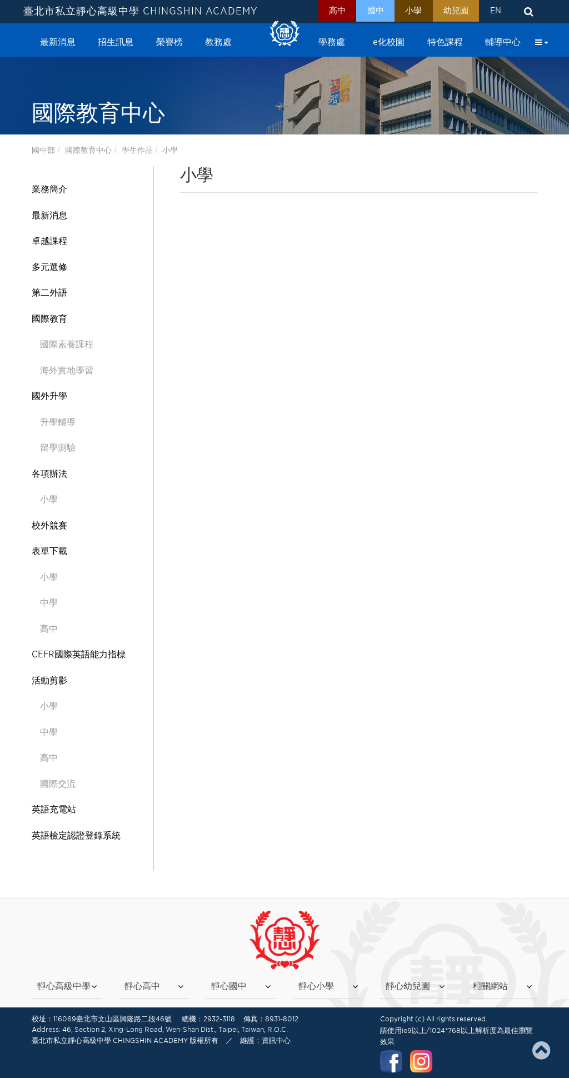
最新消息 (49, 215)
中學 (49, 602)
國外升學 (49, 396)
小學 (406, 12)
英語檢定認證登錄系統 (76, 835)
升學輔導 (58, 422)
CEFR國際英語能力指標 (79, 654)
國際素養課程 (66, 344)
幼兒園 (451, 12)
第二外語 (49, 292)
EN (494, 12)
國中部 (43, 150)
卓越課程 (49, 241)
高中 (324, 12)
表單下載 (49, 551)
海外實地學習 (66, 370)
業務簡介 (49, 189)
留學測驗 (58, 447)
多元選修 (49, 267)
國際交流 (58, 783)
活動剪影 (49, 680)
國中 (365, 12)
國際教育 (49, 318)
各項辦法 (49, 473)
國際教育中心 (88, 150)
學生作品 (137, 150)
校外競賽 (49, 525)
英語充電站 (54, 809)
